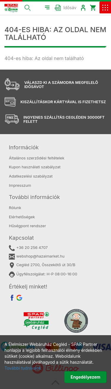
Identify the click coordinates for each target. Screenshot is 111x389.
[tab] (55, 147)
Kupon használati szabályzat (35, 166)
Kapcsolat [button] (21, 238)
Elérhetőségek (22, 216)
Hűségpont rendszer (27, 225)
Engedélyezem (85, 376)
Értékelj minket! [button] (28, 286)
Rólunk (15, 207)
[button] (27, 7)
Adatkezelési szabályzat (31, 176)
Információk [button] (24, 147)
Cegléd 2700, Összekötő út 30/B (42, 265)
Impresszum (20, 185)
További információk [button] (34, 197)
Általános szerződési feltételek (36, 158)
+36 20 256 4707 (28, 248)
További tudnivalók (22, 368)
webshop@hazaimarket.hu (37, 256)
